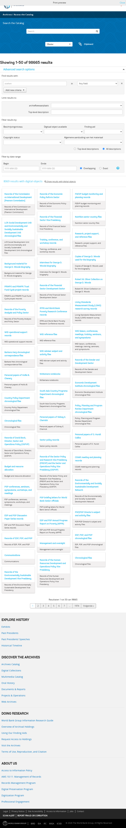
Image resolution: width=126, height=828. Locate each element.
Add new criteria (15, 90)
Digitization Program (12, 795)
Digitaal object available (55, 126)
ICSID (59, 823)
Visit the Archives (10, 745)
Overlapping (87, 168)
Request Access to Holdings (16, 739)
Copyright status (11, 137)
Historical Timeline (11, 645)
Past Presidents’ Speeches (15, 639)
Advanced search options (19, 69)
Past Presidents (9, 633)
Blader (59, 44)
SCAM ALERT (9, 815)
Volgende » (88, 605)
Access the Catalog (23, 14)
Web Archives (8, 701)
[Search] (62, 31)
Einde (43, 163)
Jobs (72, 811)
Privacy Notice (17, 811)
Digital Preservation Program (17, 789)
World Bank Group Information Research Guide (27, 720)
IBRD (33, 823)
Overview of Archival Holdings (17, 726)
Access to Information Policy (16, 770)
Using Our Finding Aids (14, 732)
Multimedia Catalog (12, 676)
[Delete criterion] (120, 82)
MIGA (51, 823)
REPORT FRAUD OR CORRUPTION (32, 815)
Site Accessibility (35, 811)
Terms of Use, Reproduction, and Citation (24, 751)
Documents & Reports (13, 689)
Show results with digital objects (60, 181)
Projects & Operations (13, 695)
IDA (39, 823)
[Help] (117, 168)
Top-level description (38, 112)
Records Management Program (18, 782)
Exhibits (5, 626)
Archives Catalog (10, 664)
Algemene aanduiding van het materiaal (83, 137)
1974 (76, 605)
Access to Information (56, 811)
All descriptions (112, 148)
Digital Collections (11, 670)
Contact (80, 811)
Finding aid (89, 126)
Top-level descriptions (86, 148)
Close (122, 2)
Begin (6, 163)
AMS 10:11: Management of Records (21, 776)
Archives (7, 14)
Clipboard (84, 44)
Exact (103, 168)
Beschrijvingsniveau (13, 126)
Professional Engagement (15, 801)
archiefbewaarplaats (39, 105)
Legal (5, 811)
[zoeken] (97, 31)
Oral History (8, 683)
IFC (45, 823)
